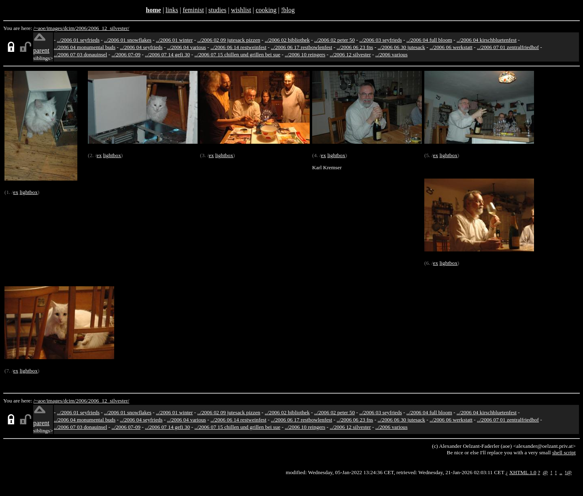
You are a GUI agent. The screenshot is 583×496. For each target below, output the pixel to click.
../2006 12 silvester (350, 54)
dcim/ (70, 28)
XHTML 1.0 (522, 472)
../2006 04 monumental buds (84, 47)
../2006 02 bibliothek (287, 40)
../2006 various (391, 54)
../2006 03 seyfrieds (381, 40)
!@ (568, 472)
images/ (55, 28)
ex (15, 192)
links (172, 9)
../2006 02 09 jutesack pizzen (228, 40)
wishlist (241, 9)
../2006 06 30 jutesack (401, 47)
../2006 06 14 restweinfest (238, 47)
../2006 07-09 (126, 54)
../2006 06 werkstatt (451, 47)
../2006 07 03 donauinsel (80, 54)
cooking (266, 9)
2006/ (82, 28)
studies (217, 9)
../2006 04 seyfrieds (141, 47)
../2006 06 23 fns (355, 47)
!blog (288, 9)
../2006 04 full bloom (429, 40)
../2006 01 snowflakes (127, 40)
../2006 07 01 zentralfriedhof (508, 47)
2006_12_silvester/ (108, 28)
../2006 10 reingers (305, 54)
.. (561, 472)
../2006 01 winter (174, 40)
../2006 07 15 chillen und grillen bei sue (237, 54)
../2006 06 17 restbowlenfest (301, 47)
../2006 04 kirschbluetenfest (487, 40)
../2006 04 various (186, 47)
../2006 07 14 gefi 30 (167, 54)
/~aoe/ (40, 28)
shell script (564, 452)
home (153, 9)
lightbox (28, 192)
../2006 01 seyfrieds (78, 40)
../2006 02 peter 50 (334, 40)
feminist (193, 9)
